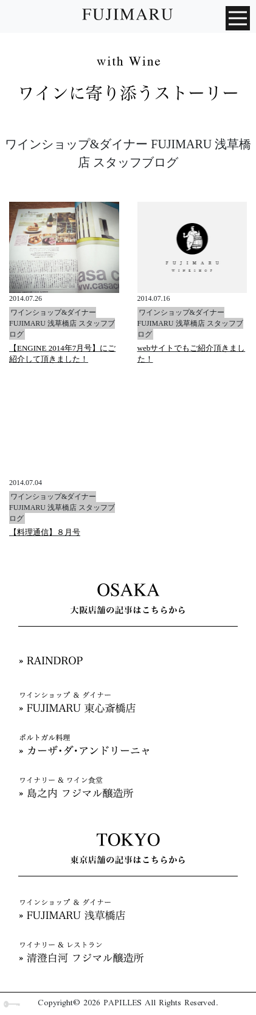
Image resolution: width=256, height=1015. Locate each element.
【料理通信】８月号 (44, 532)
